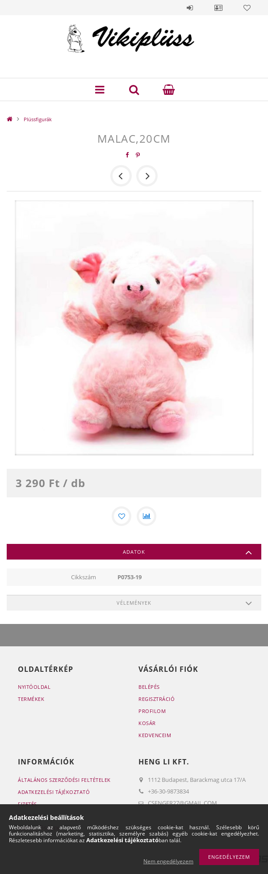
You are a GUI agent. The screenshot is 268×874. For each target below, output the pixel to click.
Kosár (147, 723)
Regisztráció (156, 699)
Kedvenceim (154, 735)
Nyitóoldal (34, 686)
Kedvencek (247, 7)
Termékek (31, 699)
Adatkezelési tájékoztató (54, 792)
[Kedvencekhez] (121, 516)
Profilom (152, 711)
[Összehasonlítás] (146, 516)
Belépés (189, 7)
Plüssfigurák (38, 119)
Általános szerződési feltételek (64, 779)
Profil (218, 7)
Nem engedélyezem (168, 861)
